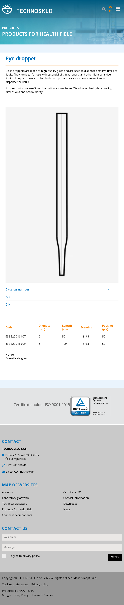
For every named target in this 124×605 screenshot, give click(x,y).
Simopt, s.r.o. (89, 578)
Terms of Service (42, 595)
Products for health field (17, 509)
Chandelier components (17, 515)
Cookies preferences (15, 584)
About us (7, 492)
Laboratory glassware (16, 498)
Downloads (70, 503)
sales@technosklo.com (20, 471)
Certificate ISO (72, 492)
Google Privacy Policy (15, 595)
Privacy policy (39, 584)
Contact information (76, 498)
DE (110, 7)
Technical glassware (14, 503)
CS (110, 11)
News (66, 509)
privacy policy (30, 556)
